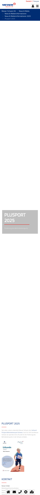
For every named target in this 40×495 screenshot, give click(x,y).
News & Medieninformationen (15, 13)
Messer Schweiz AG (9, 11)
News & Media (24, 11)
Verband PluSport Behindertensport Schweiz (19, 431)
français (36, 1)
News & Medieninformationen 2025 (18, 16)
